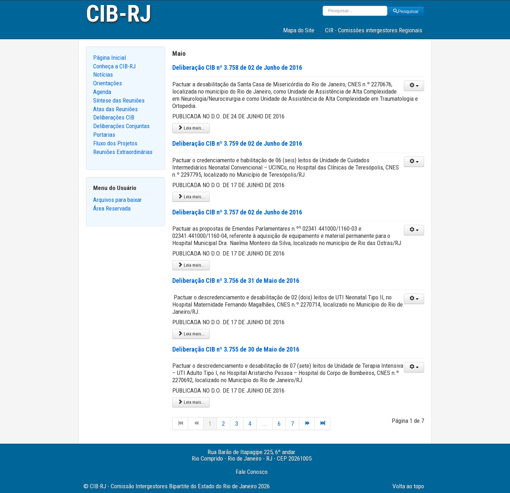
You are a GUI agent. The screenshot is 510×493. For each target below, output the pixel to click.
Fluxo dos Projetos (115, 143)
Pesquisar (406, 11)
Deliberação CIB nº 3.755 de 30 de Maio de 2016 (235, 349)
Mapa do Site (298, 30)
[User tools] (414, 86)
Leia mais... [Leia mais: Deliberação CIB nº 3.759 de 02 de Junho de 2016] (191, 196)
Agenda (102, 91)
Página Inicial (109, 57)
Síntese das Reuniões (119, 100)
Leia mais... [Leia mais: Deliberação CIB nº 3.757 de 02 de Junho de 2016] (191, 265)
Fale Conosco (252, 471)
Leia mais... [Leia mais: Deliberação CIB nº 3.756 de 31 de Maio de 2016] (191, 333)
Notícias (103, 74)
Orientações (107, 83)
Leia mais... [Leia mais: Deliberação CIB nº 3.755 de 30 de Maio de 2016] (191, 402)
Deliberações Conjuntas (121, 126)
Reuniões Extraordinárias (122, 151)
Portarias (104, 134)
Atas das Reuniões (115, 109)
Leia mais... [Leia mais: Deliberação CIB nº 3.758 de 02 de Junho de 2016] (191, 128)
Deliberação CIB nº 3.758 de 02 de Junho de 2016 (237, 67)
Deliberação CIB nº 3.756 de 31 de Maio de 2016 (235, 280)
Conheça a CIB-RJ (114, 66)
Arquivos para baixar (117, 199)
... (264, 423)
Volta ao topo (408, 486)
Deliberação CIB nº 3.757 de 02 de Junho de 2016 (237, 212)
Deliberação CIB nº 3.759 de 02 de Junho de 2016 (237, 143)
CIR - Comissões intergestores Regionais (373, 30)
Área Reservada (112, 208)
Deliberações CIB (113, 117)
